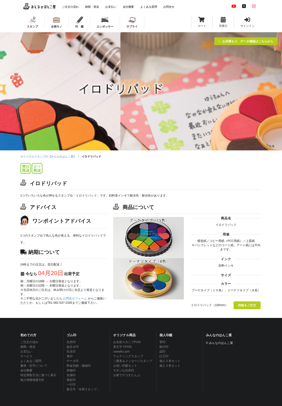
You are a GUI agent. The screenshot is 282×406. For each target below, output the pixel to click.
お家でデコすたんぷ (126, 375)
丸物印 (71, 375)
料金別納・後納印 (79, 365)
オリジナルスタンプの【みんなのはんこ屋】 (48, 156)
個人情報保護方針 (32, 380)
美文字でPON (122, 346)
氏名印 (71, 351)
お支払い (26, 351)
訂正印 (163, 356)
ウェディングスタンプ (128, 356)
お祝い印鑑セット (125, 365)
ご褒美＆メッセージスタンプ (132, 361)
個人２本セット (169, 361)
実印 (162, 342)
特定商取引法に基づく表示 (38, 375)
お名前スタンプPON (127, 342)
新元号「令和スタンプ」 (83, 389)
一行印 (71, 384)
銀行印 (163, 346)
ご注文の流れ (29, 342)
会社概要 (26, 370)
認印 (162, 351)
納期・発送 (27, 346)
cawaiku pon (121, 351)
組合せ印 (73, 346)
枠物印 (71, 370)
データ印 (73, 361)
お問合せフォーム (75, 298)
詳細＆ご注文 (247, 305)
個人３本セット (169, 365)
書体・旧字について (33, 365)
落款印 (71, 380)
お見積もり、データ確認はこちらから (246, 41)
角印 (70, 356)
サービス (26, 356)
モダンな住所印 (123, 370)
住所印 (71, 342)
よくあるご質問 (30, 361)
